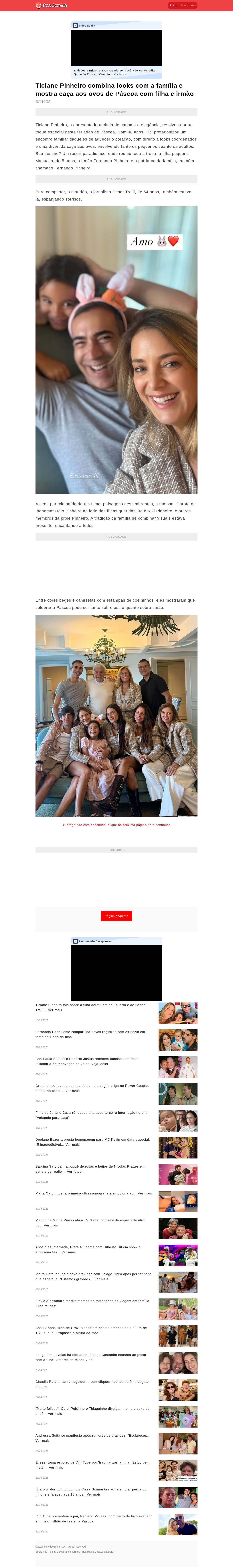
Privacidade (87, 1551)
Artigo (173, 5)
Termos (76, 1551)
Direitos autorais (104, 1551)
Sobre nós (41, 1551)
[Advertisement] (116, 567)
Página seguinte (116, 916)
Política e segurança (59, 1551)
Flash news (188, 5)
